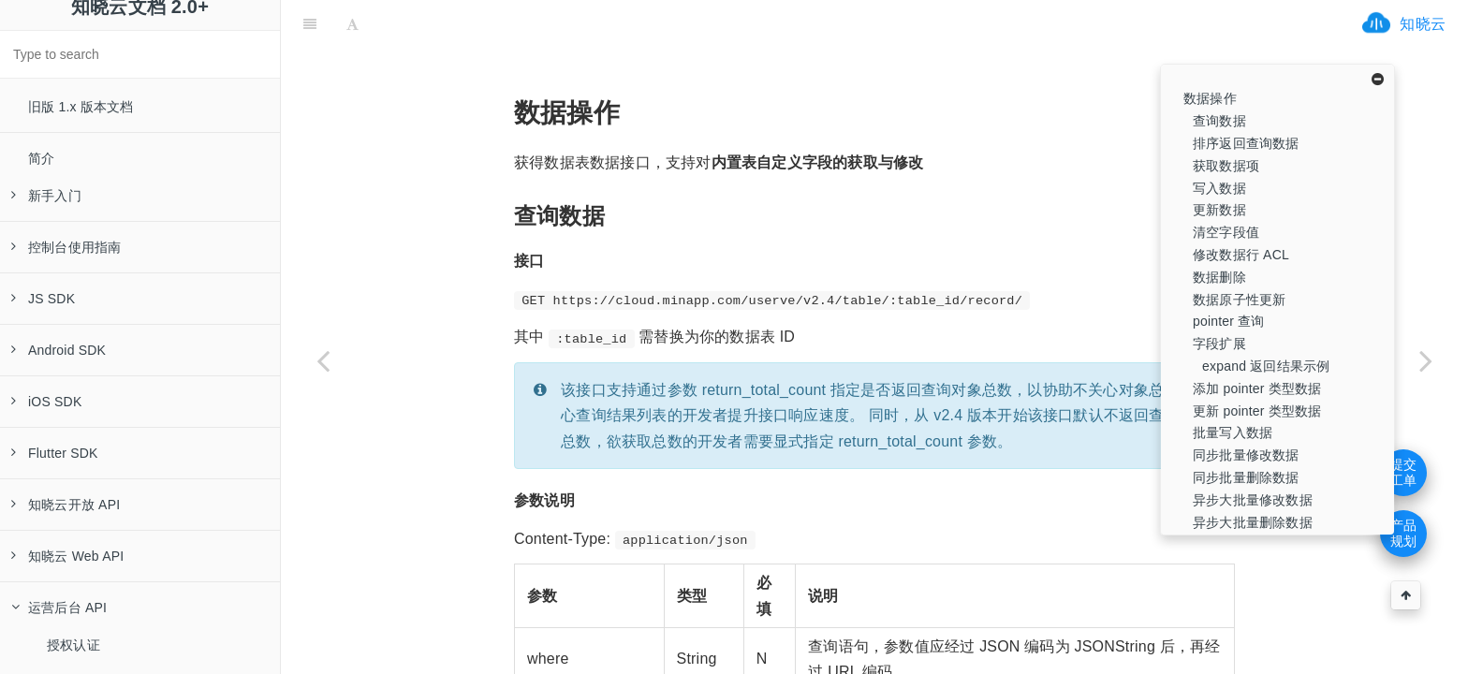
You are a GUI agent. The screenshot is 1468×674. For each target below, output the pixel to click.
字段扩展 (1219, 343)
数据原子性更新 (1239, 299)
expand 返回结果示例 (1265, 366)
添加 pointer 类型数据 (1257, 388)
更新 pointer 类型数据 (1257, 410)
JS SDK (43, 298)
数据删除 (1219, 277)
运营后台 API (59, 607)
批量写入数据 (1232, 432)
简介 (41, 158)
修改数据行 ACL (1241, 254)
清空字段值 (1226, 232)
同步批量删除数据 (1246, 477)
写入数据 (1219, 188)
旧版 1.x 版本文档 (81, 106)
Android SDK (58, 350)
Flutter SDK (54, 453)
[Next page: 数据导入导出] (1426, 360)
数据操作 (1210, 98)
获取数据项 (1226, 165)
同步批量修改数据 (1246, 454)
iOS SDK (46, 401)
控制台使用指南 (66, 247)
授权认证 (73, 644)
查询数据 (1219, 120)
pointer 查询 (1229, 321)
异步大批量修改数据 (1253, 499)
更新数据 (1219, 209)
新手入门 (46, 195)
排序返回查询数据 (1246, 143)
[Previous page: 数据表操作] (323, 360)
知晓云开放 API (65, 504)
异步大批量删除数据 (1253, 522)
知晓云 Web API (67, 556)
